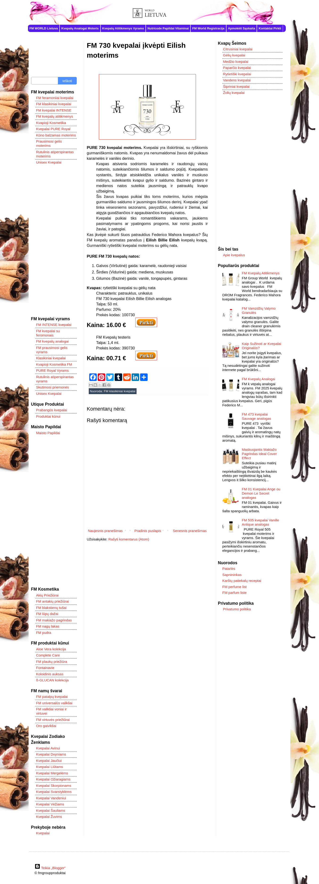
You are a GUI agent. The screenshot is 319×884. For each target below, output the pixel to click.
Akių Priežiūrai (47, 595)
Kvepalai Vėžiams (50, 804)
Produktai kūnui (48, 416)
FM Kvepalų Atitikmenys (260, 273)
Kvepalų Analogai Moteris (80, 28)
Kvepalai (43, 833)
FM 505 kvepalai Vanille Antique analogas (260, 522)
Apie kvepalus (234, 255)
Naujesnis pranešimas (105, 531)
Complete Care (48, 655)
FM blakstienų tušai (51, 608)
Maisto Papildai (48, 433)
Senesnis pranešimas (189, 531)
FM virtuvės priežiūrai (53, 720)
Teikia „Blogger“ (50, 868)
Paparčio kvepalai (237, 68)
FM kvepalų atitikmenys (54, 116)
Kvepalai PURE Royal (53, 129)
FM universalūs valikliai (54, 703)
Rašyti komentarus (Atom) (128, 539)
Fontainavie (45, 668)
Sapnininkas (232, 575)
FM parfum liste (234, 593)
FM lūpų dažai (47, 614)
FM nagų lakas (47, 626)
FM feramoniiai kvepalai (54, 98)
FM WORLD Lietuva (43, 28)
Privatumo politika (237, 609)
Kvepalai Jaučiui (48, 761)
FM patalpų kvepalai (52, 697)
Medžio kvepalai (235, 62)
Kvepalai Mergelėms (52, 773)
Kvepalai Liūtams (49, 767)
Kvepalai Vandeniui (51, 798)
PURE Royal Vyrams (52, 370)
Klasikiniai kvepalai (51, 358)
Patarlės (228, 569)
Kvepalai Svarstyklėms (54, 792)
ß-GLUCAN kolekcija (52, 680)
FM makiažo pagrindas (54, 620)
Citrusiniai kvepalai (237, 49)
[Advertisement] (54, 240)
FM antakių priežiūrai (52, 601)
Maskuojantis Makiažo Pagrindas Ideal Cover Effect (259, 454)
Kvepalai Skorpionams (53, 786)
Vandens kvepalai (236, 80)
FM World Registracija (208, 28)
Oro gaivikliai (46, 726)
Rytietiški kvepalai (237, 74)
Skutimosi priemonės (52, 387)
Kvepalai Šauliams (50, 810)
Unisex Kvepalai (48, 162)
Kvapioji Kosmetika (51, 123)
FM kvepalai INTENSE (53, 110)
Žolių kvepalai (234, 93)
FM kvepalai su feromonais (48, 333)
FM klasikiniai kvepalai (119, 391)
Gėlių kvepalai (234, 55)
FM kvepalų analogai (52, 341)
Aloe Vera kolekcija (51, 649)
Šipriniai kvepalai (236, 86)
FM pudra (43, 633)
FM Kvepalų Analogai (258, 379)
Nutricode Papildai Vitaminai (168, 28)
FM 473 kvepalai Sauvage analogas (256, 416)
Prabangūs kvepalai (51, 410)
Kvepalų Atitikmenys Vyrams (123, 28)
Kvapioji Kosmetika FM (54, 364)
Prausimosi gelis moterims (49, 143)
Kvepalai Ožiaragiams (53, 779)
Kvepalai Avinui (48, 748)
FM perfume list (234, 587)
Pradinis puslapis (147, 531)
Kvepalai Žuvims (49, 817)
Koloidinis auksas (49, 674)
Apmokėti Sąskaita (241, 28)
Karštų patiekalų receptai (241, 581)
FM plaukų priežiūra (51, 662)
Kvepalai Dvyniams (51, 754)
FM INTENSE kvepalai (53, 325)
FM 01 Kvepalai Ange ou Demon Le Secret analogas (261, 493)
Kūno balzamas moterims (56, 135)
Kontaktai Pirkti (270, 28)
